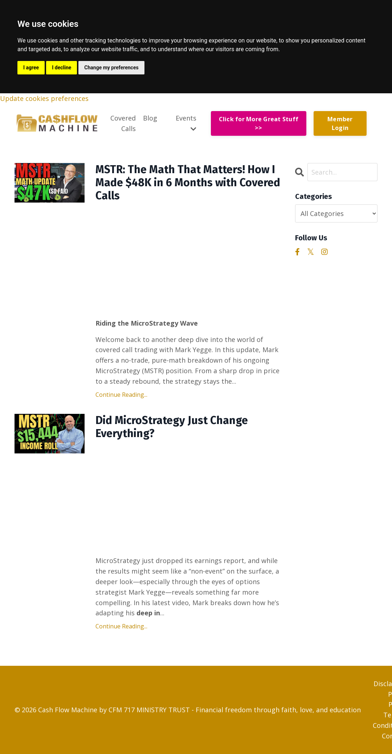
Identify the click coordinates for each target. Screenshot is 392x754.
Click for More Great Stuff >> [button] (259, 123)
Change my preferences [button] (111, 67)
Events (186, 123)
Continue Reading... (121, 395)
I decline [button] (61, 67)
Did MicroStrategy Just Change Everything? (171, 427)
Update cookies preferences (44, 98)
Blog (150, 118)
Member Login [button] (340, 123)
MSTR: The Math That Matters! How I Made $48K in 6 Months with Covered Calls (187, 182)
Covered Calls (123, 123)
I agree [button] (31, 67)
